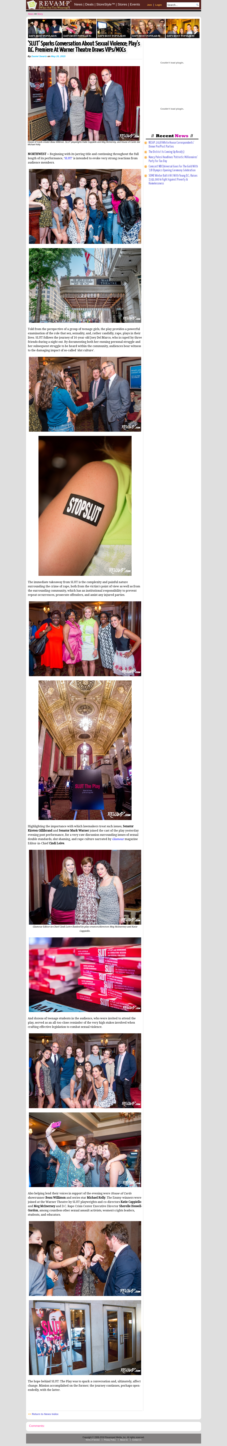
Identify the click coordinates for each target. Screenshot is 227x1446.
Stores (122, 4)
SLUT (68, 158)
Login (158, 5)
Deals (89, 4)
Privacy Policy (110, 1440)
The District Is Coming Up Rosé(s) (166, 152)
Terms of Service (92, 1440)
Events (135, 4)
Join (149, 5)
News (78, 4)
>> (35, 14)
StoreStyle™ (105, 4)
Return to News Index (45, 1414)
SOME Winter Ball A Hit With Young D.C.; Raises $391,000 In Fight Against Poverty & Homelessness (173, 179)
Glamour (118, 839)
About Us (124, 1440)
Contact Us (137, 1440)
